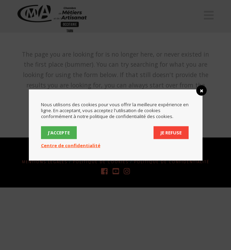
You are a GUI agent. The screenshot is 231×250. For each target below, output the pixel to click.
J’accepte (59, 133)
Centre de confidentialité (70, 145)
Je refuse (171, 133)
